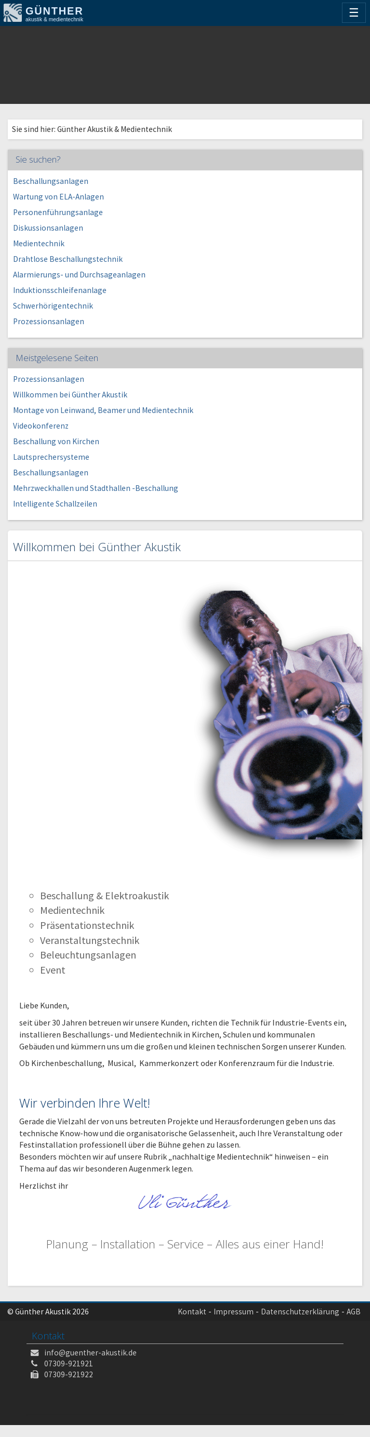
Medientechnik (38, 243)
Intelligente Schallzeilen (55, 504)
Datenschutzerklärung (300, 1311)
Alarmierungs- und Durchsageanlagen (79, 275)
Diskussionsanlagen (48, 228)
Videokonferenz (41, 426)
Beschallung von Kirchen (56, 441)
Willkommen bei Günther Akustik (70, 395)
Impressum (234, 1311)
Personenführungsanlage (58, 212)
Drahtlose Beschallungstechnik (68, 259)
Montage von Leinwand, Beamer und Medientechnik (103, 410)
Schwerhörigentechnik (53, 306)
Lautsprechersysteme (51, 457)
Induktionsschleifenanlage (60, 290)
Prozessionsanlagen (48, 321)
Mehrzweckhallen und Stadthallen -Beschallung (95, 488)
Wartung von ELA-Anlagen (58, 197)
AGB (354, 1311)
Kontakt (192, 1311)
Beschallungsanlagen (50, 181)
